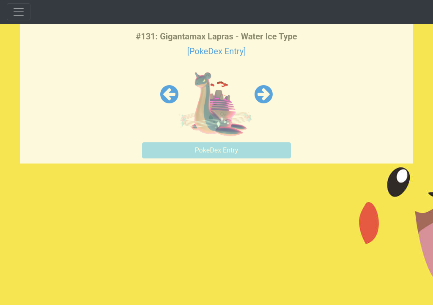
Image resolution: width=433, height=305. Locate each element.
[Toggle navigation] (18, 11)
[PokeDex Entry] (216, 51)
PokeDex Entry (216, 150)
